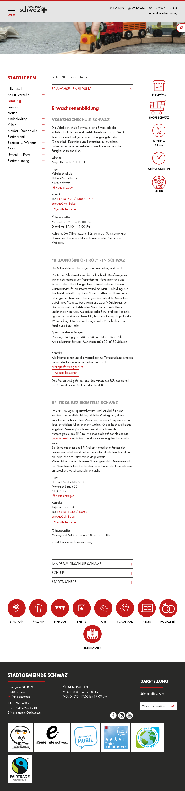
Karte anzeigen (65, 187)
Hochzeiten (152, 611)
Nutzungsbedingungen (20, 778)
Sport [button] (11, 149)
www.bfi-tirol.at (61, 438)
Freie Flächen (171, 611)
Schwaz (158, 133)
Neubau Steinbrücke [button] (22, 130)
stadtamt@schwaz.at (28, 687)
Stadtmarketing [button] (18, 160)
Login (39, 774)
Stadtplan (14, 611)
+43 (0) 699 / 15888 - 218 (75, 199)
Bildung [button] (14, 101)
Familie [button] (13, 107)
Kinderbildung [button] (17, 119)
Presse (132, 611)
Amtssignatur (77, 774)
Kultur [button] (12, 125)
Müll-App (33, 611)
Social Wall (112, 611)
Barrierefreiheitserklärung (162, 13)
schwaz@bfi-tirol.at (63, 516)
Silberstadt (15, 89)
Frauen (12, 113)
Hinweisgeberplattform (99, 774)
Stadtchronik (16, 136)
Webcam (138, 8)
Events (118, 8)
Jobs (92, 611)
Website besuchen (65, 209)
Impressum (136, 774)
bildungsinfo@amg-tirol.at (67, 367)
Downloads (121, 774)
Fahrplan (53, 611)
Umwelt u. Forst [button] (19, 154)
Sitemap (39, 778)
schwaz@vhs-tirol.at (64, 203)
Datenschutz (151, 774)
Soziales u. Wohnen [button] (22, 142)
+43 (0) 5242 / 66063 (72, 512)
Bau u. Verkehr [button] (18, 95)
